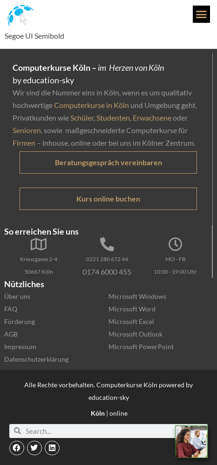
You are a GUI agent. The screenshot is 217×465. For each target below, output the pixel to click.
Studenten (113, 117)
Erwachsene (152, 117)
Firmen (24, 142)
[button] (201, 14)
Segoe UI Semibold (34, 35)
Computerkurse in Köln (91, 105)
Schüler (82, 117)
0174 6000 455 (106, 271)
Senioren (27, 130)
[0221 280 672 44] (107, 244)
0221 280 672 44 (107, 259)
